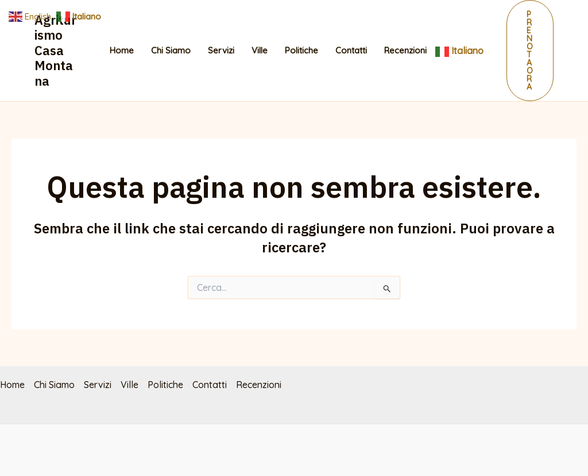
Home (122, 50)
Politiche (301, 50)
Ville (260, 50)
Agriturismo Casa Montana (55, 50)
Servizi (221, 50)
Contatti (351, 50)
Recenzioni (405, 50)
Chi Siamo (171, 50)
